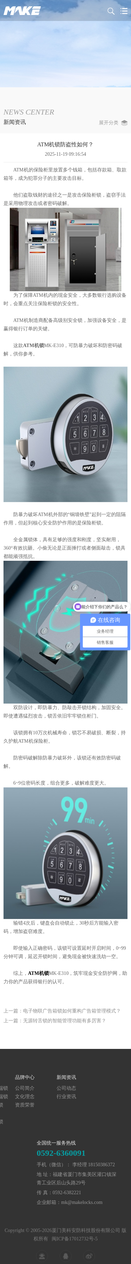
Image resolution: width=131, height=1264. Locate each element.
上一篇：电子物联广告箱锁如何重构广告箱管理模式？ (62, 1020)
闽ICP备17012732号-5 (74, 1257)
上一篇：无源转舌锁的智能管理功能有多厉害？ (54, 1030)
